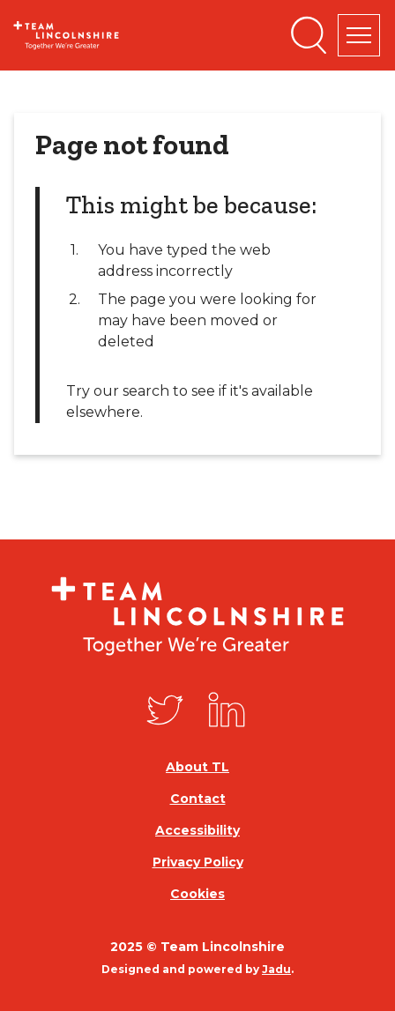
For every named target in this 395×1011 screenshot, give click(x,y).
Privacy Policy (198, 862)
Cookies (197, 894)
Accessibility (197, 830)
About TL (197, 767)
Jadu (276, 969)
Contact (198, 799)
